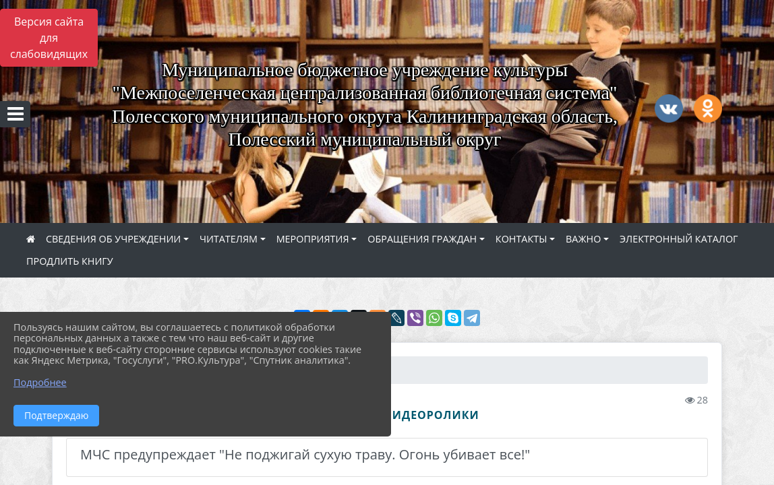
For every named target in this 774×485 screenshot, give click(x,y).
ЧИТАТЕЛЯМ (229, 238)
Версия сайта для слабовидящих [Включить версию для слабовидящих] (49, 37)
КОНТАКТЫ (521, 238)
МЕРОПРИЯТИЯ (312, 238)
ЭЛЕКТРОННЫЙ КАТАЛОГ (679, 238)
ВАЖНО (583, 238)
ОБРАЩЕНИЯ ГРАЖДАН (422, 238)
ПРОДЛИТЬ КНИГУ (69, 261)
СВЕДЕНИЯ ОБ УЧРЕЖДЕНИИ (113, 238)
